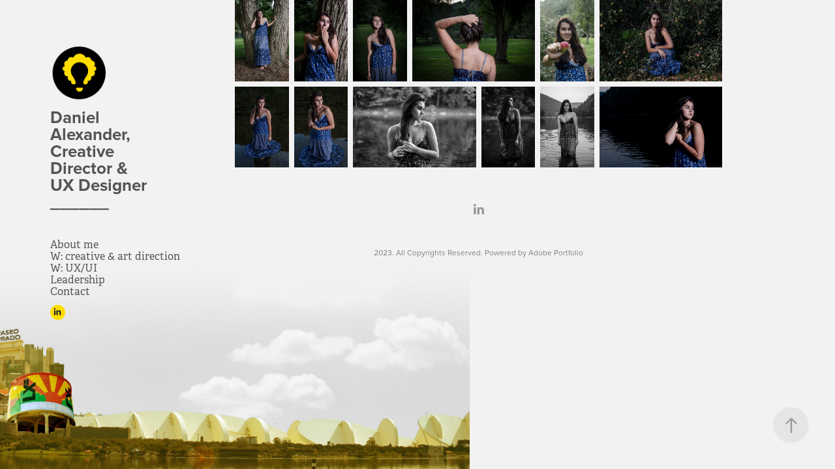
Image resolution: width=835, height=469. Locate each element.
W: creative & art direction (115, 256)
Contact (70, 291)
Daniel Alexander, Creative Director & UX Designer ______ (103, 159)
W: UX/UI (73, 268)
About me (74, 244)
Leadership (77, 280)
